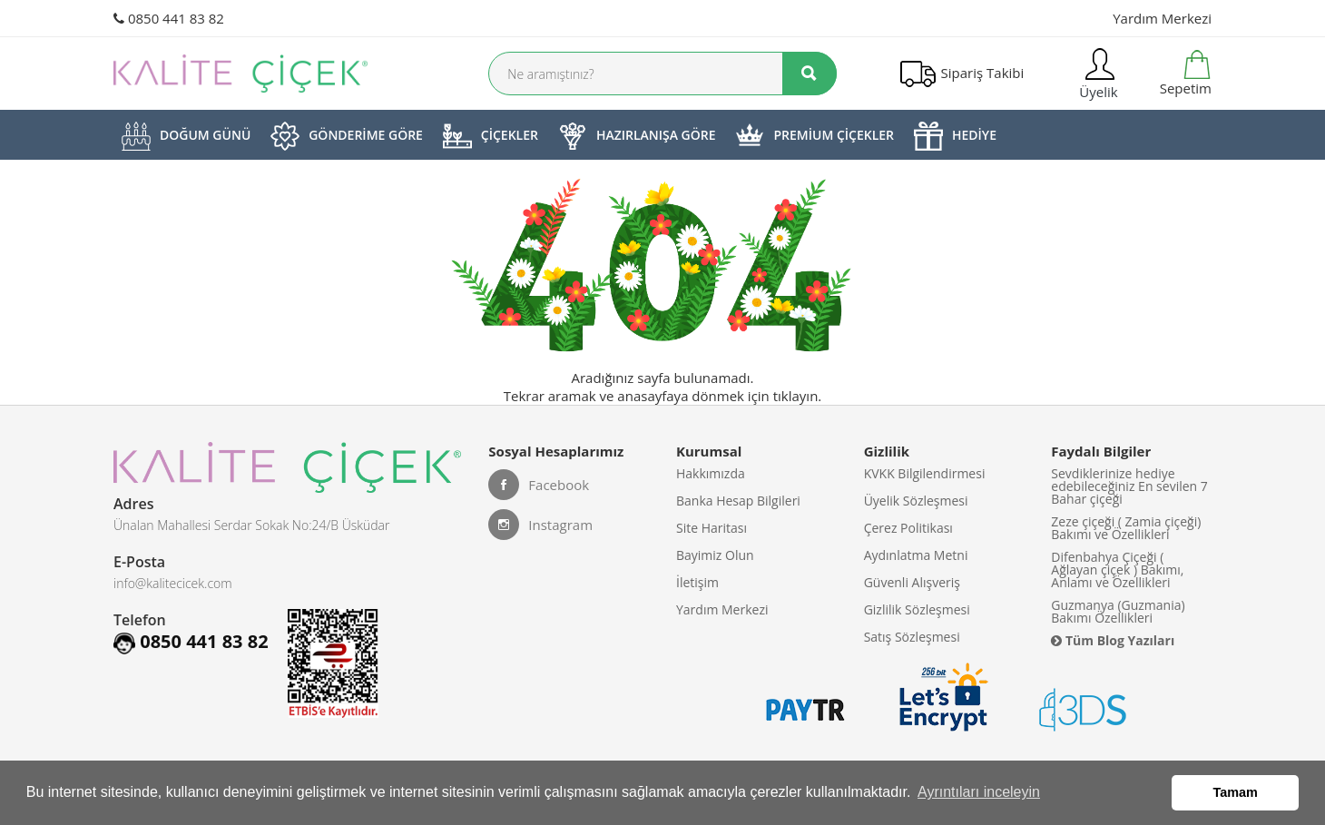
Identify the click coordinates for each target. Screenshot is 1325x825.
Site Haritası (711, 527)
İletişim (697, 582)
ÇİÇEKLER (490, 136)
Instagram (540, 524)
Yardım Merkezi (1162, 18)
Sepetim (1184, 73)
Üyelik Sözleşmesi (916, 500)
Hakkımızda (710, 473)
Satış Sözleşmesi (912, 636)
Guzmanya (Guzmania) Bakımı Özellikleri (1117, 611)
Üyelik (1096, 73)
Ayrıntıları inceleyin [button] (979, 792)
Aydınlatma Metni (916, 555)
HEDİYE (955, 136)
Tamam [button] (1235, 792)
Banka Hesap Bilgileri (738, 500)
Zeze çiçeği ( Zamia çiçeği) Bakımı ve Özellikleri (1126, 528)
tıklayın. (797, 396)
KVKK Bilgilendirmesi (925, 473)
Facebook (538, 484)
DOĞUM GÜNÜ (186, 136)
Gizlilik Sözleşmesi (917, 609)
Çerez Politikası (908, 527)
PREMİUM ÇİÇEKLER (814, 136)
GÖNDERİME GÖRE (346, 136)
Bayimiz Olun (715, 555)
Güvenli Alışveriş (912, 582)
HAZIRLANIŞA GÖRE (637, 136)
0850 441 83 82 (168, 18)
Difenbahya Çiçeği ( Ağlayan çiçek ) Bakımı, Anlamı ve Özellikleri (1117, 569)
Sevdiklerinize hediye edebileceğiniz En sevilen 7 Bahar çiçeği (1129, 486)
